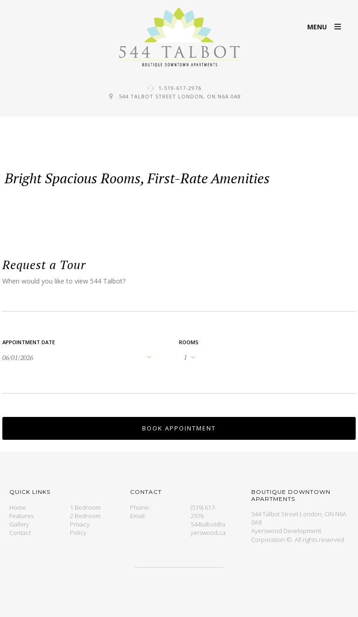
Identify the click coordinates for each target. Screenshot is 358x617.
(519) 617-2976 (203, 511)
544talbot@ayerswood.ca (208, 528)
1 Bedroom (85, 507)
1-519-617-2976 (179, 87)
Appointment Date (28, 342)
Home (17, 507)
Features (21, 516)
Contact (20, 532)
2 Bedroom (85, 516)
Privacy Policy (80, 528)
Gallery (19, 524)
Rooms (189, 342)
